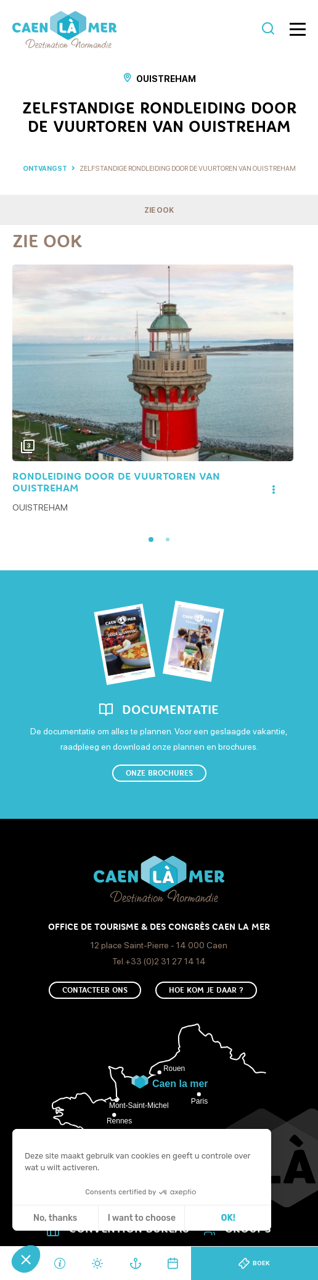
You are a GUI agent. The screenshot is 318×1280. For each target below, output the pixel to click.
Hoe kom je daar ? (206, 990)
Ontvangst (45, 169)
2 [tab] (167, 539)
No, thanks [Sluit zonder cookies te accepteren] (55, 1218)
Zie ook (159, 210)
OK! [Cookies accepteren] (228, 1218)
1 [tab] (151, 539)
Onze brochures (159, 773)
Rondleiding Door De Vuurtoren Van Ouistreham (116, 482)
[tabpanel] (152, 390)
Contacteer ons (95, 990)
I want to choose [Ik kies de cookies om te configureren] (142, 1218)
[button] (26, 1259)
